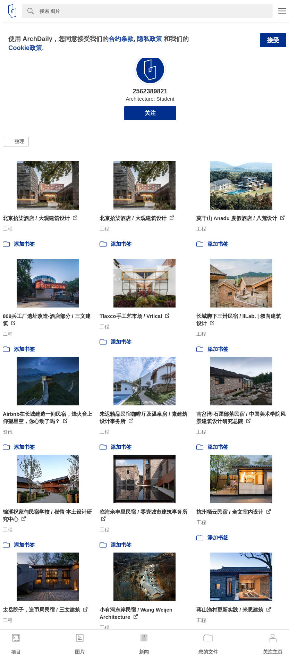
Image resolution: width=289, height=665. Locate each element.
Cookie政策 (25, 47)
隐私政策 (149, 38)
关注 (150, 113)
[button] (16, 141)
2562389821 (150, 91)
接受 (273, 40)
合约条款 (121, 38)
